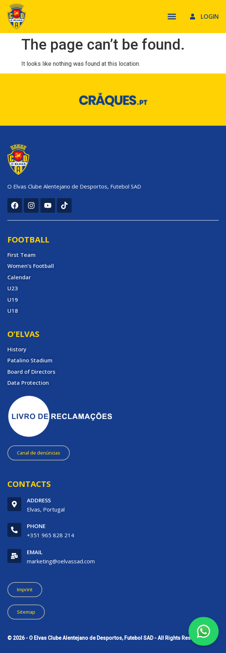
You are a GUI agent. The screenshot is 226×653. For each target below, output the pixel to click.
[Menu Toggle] (171, 16)
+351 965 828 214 (50, 535)
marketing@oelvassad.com (61, 561)
